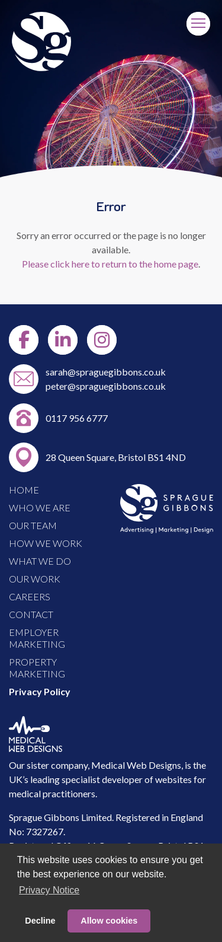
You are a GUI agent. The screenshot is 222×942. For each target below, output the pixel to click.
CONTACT (31, 614)
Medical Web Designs (136, 765)
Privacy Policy (39, 691)
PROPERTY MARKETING (37, 667)
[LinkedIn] (63, 340)
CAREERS (29, 596)
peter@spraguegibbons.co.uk (106, 386)
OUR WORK (34, 578)
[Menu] (198, 24)
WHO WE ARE (39, 507)
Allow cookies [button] (109, 920)
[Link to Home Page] (41, 67)
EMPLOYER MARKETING (37, 638)
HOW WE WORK (45, 543)
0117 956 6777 (77, 418)
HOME (24, 489)
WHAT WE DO (40, 561)
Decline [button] (40, 920)
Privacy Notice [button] (49, 890)
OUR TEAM (33, 525)
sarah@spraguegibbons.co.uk (106, 371)
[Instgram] (102, 340)
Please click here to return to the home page (110, 263)
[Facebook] (23, 340)
